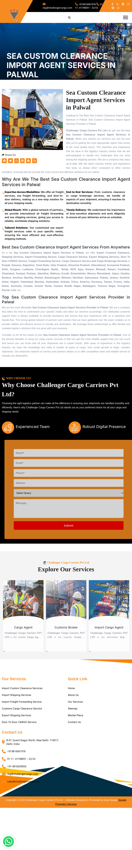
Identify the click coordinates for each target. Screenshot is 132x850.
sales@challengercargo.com (23, 801)
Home (71, 708)
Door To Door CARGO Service (19, 742)
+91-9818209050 (16, 786)
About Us (73, 715)
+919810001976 (81, 5)
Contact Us (74, 742)
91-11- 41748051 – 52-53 (84, 6)
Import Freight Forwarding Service (22, 721)
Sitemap (72, 728)
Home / (11, 92)
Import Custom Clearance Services (22, 708)
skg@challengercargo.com (63, 6)
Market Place (75, 735)
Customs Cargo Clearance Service (22, 728)
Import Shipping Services (16, 715)
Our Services (75, 721)
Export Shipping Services (16, 735)
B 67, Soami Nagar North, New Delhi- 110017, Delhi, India (32, 762)
